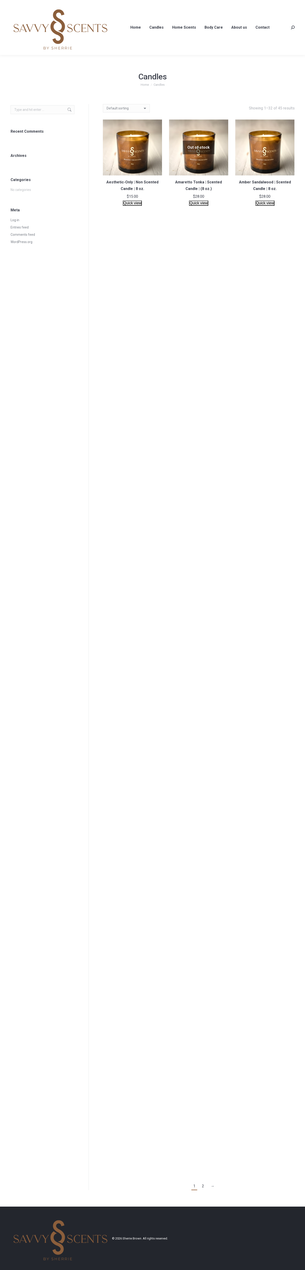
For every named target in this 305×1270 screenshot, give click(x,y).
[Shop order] (126, 108)
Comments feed (23, 234)
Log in (15, 220)
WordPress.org (21, 242)
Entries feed (20, 227)
